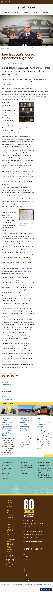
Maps (8, 504)
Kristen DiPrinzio (6, 466)
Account (9, 520)
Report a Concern (9, 550)
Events (26, 12)
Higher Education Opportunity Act (10, 530)
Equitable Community (10, 535)
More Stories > (48, 456)
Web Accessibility (10, 513)
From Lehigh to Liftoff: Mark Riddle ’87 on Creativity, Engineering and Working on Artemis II (26, 424)
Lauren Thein (5, 473)
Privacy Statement (7, 586)
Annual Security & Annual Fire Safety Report (10, 544)
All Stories (45, 12)
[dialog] (26, 587)
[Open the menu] (50, 2)
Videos (16, 12)
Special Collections (26, 269)
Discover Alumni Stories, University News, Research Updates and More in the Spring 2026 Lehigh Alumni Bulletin (8, 426)
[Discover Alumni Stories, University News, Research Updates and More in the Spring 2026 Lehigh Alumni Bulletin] (9, 410)
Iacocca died (6, 364)
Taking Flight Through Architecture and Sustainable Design (43, 422)
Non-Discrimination (11, 538)
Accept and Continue (45, 589)
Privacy (9, 524)
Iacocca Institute (17, 179)
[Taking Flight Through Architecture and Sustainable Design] (44, 410)
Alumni (4, 399)
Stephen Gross (6, 476)
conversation (38, 549)
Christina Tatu (6, 385)
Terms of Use (10, 522)
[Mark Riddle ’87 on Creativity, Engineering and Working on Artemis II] (26, 410)
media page (23, 467)
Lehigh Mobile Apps (10, 517)
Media (35, 12)
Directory (9, 502)
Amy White (23, 470)
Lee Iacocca (11, 399)
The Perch (9, 500)
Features (6, 12)
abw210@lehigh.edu (25, 474)
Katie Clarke (5, 478)
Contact (9, 507)
